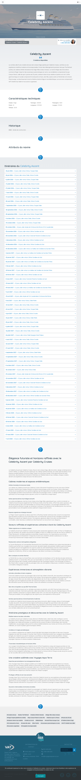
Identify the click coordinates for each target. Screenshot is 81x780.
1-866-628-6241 (65, 43)
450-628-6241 (67, 41)
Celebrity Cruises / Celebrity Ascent (16, 42)
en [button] (78, 2)
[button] (40, 171)
